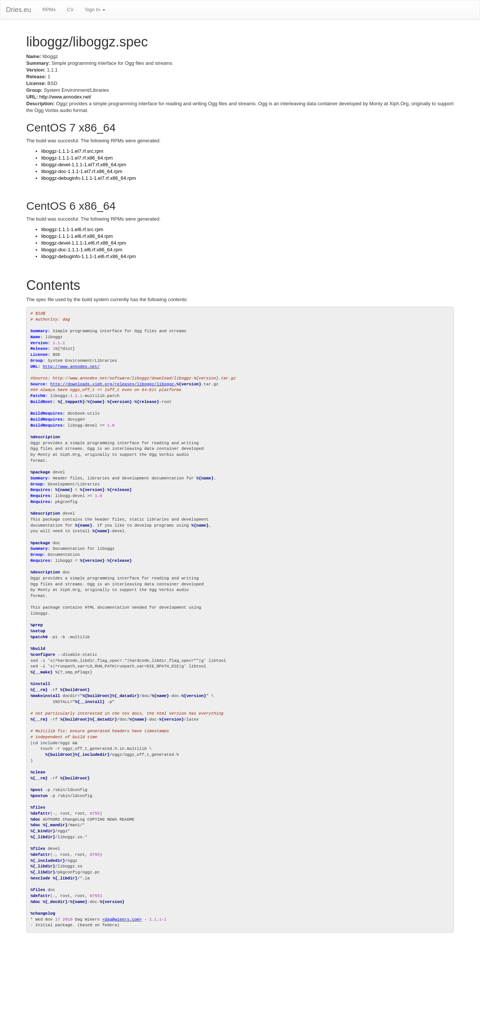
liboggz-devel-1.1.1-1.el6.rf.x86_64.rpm (83, 243)
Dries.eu (18, 9)
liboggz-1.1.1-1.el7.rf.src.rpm (72, 151)
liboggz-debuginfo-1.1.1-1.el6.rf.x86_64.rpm (88, 256)
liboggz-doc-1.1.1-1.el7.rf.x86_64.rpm (81, 171)
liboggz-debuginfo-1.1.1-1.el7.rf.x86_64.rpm (88, 178)
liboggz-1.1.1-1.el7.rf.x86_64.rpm (77, 158)
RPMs (49, 9)
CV (70, 9)
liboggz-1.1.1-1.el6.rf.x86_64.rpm (77, 236)
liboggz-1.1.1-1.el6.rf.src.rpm (72, 229)
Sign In (95, 9)
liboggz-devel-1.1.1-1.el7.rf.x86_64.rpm (83, 164)
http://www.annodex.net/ (65, 97)
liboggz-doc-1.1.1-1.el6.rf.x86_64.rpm (81, 249)
